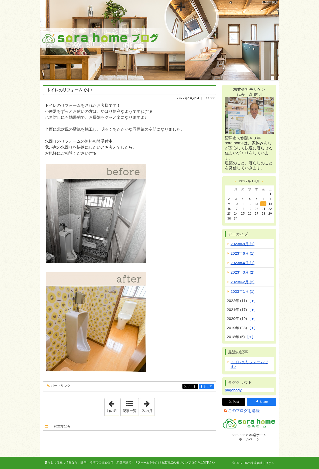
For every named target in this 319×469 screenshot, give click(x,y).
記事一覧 (130, 411)
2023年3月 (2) (242, 272)
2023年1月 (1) (242, 291)
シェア (208, 387)
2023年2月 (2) (242, 282)
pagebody (233, 390)
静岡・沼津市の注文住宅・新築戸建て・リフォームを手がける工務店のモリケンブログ (159, 40)
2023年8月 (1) (242, 244)
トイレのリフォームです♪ (69, 90)
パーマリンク (60, 386)
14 (263, 204)
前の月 (113, 405)
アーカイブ (238, 234)
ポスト (192, 387)
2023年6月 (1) (242, 253)
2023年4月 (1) (242, 263)
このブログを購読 (244, 411)
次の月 (148, 405)
